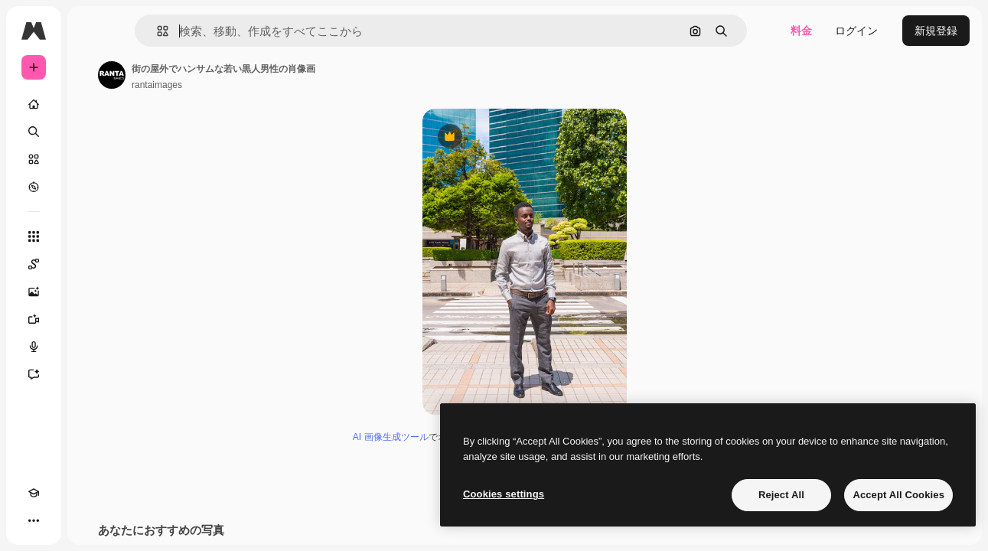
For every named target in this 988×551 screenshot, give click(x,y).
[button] (236, 31)
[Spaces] (91, 264)
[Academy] (33, 520)
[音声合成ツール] (91, 346)
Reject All (781, 494)
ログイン (856, 30)
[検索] (91, 131)
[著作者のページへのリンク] (228, 75)
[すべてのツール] (91, 236)
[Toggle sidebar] (150, 30)
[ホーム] (91, 104)
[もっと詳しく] (91, 186)
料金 (801, 30)
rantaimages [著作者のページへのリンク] (273, 85)
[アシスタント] (91, 374)
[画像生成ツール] (91, 291)
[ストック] (91, 159)
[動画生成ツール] (91, 319)
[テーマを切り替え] (61, 520)
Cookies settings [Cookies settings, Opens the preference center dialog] (503, 494)
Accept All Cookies (898, 494)
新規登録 (936, 30)
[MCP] (89, 520)
